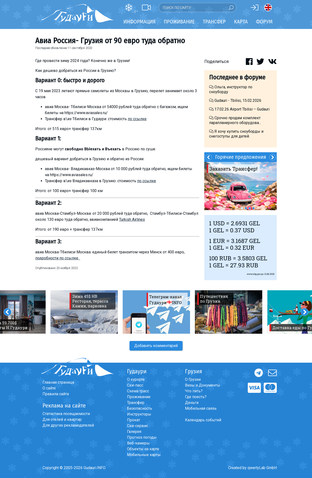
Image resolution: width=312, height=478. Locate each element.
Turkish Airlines (132, 219)
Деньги (192, 402)
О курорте (136, 379)
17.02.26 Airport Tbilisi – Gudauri (239, 109)
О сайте (49, 388)
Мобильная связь (201, 408)
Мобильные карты (144, 454)
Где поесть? (195, 397)
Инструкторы (139, 414)
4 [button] (253, 208)
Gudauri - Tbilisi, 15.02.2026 (235, 100)
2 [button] (246, 208)
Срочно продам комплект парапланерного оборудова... (235, 120)
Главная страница (58, 382)
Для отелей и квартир (62, 419)
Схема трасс (138, 391)
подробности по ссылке (57, 258)
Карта (241, 21)
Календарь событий (203, 420)
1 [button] (242, 208)
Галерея (134, 431)
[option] (240, 186)
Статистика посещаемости (66, 413)
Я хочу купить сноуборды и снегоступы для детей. (236, 134)
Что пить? (194, 391)
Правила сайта (56, 394)
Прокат (133, 420)
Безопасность (139, 408)
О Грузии (193, 379)
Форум (264, 21)
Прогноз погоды (142, 437)
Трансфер (135, 402)
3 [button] (249, 208)
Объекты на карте (143, 449)
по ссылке (137, 119)
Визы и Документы (202, 385)
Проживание (138, 397)
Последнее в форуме (237, 77)
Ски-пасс (135, 385)
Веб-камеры (138, 443)
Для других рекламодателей (68, 425)
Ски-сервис (137, 425)
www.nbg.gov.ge (255, 274)
